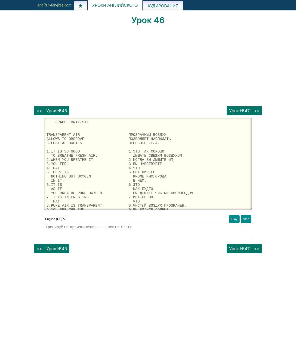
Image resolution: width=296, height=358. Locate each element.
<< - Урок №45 (52, 110)
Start (246, 219)
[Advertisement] (148, 65)
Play (234, 219)
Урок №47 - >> (244, 110)
